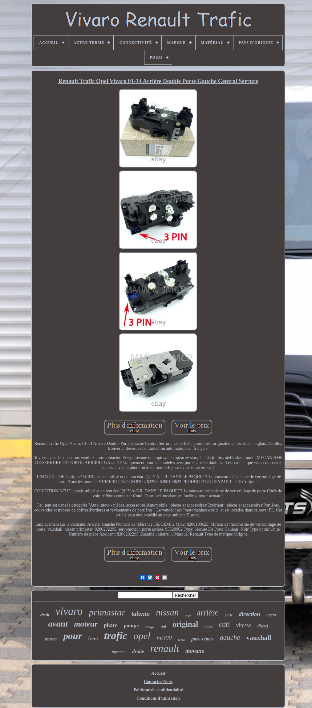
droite (138, 651)
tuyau (271, 615)
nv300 (164, 638)
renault (164, 648)
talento (141, 613)
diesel (262, 625)
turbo (181, 640)
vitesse (243, 625)
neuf (188, 616)
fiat (163, 626)
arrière (207, 612)
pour (72, 636)
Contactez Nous (158, 681)
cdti (224, 624)
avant (58, 623)
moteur (86, 623)
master (51, 639)
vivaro (69, 611)
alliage (150, 627)
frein (93, 638)
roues (208, 626)
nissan (167, 612)
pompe (131, 625)
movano (195, 651)
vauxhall (258, 637)
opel (141, 635)
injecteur (119, 651)
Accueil (158, 673)
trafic (116, 635)
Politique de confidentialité (158, 690)
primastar (107, 612)
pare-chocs (202, 638)
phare (111, 625)
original (185, 624)
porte (229, 615)
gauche (230, 637)
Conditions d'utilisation (158, 698)
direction (249, 614)
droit (44, 614)
